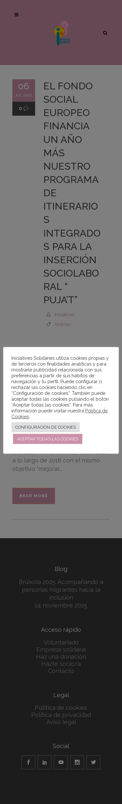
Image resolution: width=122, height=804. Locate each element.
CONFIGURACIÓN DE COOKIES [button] (45, 427)
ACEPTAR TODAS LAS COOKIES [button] (47, 438)
